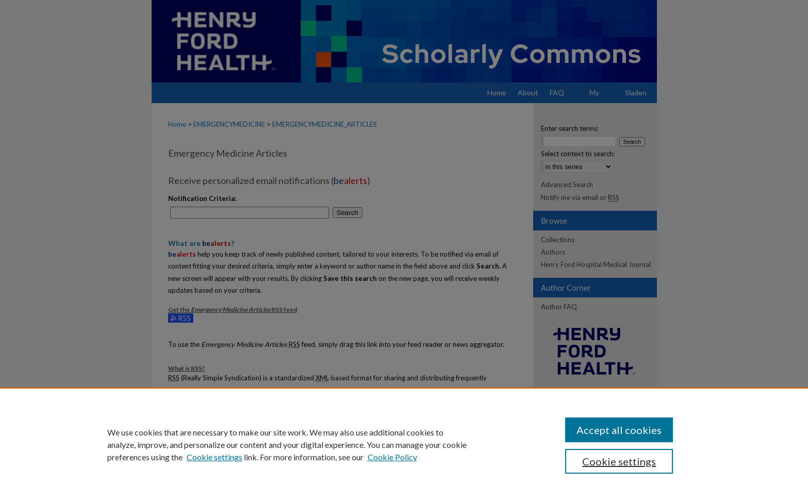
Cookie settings (214, 457)
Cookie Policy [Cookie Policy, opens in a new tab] (392, 457)
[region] (404, 444)
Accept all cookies (619, 430)
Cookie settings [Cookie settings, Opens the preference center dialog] (619, 461)
